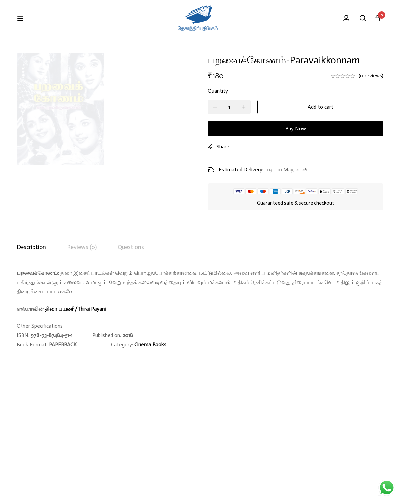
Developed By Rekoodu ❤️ (353, 488)
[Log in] (358, 18)
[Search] (338, 18)
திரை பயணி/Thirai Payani (75, 309)
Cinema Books (150, 344)
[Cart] (375, 18)
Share (233, 147)
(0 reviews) (371, 75)
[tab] (31, 247)
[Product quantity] (239, 107)
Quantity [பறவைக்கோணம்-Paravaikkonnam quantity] (228, 91)
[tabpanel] (200, 309)
